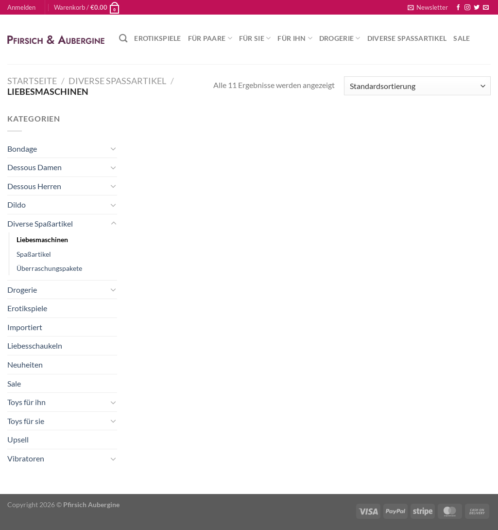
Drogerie (340, 38)
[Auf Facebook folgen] (458, 7)
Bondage (22, 148)
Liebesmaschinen (42, 239)
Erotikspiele (157, 38)
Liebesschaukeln (34, 345)
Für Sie (255, 38)
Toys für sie (25, 420)
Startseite (32, 80)
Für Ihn (294, 38)
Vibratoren (25, 458)
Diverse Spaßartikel (407, 38)
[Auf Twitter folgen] (477, 7)
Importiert (24, 327)
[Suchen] (123, 39)
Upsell (18, 439)
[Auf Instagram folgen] (467, 7)
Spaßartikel (34, 254)
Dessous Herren (34, 186)
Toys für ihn (26, 401)
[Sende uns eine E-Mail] (486, 7)
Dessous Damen (34, 167)
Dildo (16, 204)
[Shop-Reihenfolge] (417, 85)
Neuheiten (25, 364)
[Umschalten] (114, 148)
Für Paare (210, 38)
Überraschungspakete (49, 268)
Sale (461, 38)
